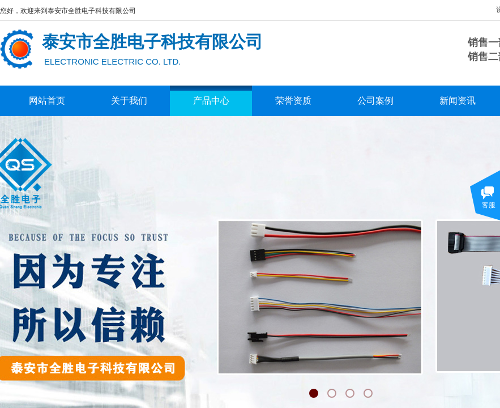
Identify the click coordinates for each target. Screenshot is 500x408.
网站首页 (47, 100)
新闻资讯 (457, 100)
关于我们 (129, 100)
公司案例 (375, 100)
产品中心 (211, 100)
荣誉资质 (293, 100)
